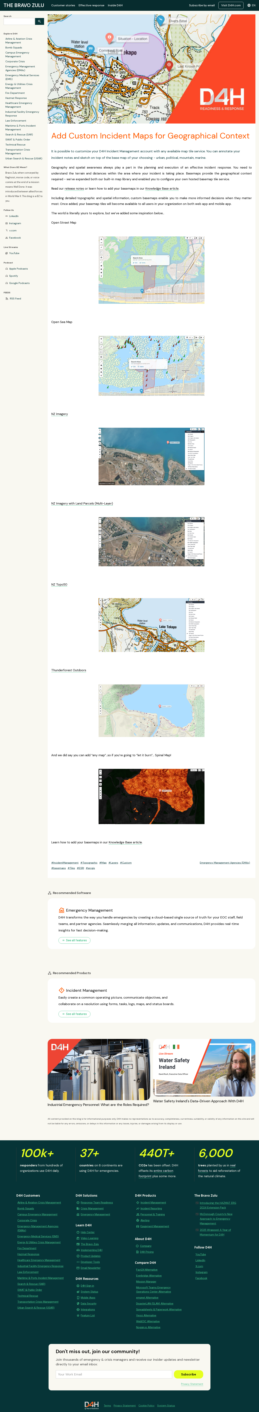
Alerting (144, 1220)
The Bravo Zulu (90, 1244)
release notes (74, 188)
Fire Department (15, 93)
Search (8, 16)
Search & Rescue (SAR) (19, 134)
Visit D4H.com (231, 5)
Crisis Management (92, 1208)
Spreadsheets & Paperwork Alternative (159, 1309)
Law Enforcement (15, 120)
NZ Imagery (59, 414)
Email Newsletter (91, 1268)
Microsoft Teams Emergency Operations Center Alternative (153, 1289)
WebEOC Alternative (148, 1321)
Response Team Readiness (97, 1202)
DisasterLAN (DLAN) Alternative (154, 1303)
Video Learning (89, 1238)
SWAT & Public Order (17, 139)
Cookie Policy (146, 1405)
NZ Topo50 (59, 584)
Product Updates (91, 1256)
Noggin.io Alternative (148, 1327)
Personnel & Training (152, 1214)
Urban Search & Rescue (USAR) (23, 158)
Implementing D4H (91, 1250)
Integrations (88, 1309)
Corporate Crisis (15, 61)
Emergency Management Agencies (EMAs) (20, 68)
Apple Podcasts (18, 268)
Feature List (88, 1315)
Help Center (88, 1232)
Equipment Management (154, 1226)
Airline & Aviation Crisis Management (18, 40)
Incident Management (153, 1202)
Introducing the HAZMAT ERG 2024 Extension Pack (218, 1205)
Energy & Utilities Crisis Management (19, 85)
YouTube (14, 253)
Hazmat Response (16, 98)
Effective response (91, 5)
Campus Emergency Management (17, 54)
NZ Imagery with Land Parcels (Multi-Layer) (82, 503)
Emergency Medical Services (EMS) (22, 77)
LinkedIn (14, 216)
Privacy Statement (192, 1384)
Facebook (15, 237)
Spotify (13, 275)
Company (145, 1246)
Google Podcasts (19, 283)
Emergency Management (95, 1214)
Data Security (88, 1303)
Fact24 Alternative (147, 1269)
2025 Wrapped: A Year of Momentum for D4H (215, 1232)
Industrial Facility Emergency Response (22, 113)
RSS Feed (15, 298)
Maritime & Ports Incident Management (20, 127)
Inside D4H (115, 5)
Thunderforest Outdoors (68, 670)
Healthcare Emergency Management (18, 104)
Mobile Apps (88, 1297)
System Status (89, 1291)
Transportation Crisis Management (17, 151)
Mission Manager (146, 1281)
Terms (107, 1405)
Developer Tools (90, 1262)
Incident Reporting (151, 1208)
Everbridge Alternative (149, 1275)
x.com (13, 230)
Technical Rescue (15, 144)
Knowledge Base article (162, 188)
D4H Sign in (87, 1285)
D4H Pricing (147, 1252)
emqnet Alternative (147, 1297)
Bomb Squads (13, 47)
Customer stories (63, 5)
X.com (199, 1266)
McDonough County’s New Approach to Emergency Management (216, 1218)
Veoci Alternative (146, 1315)
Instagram (15, 223)
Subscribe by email (202, 5)
